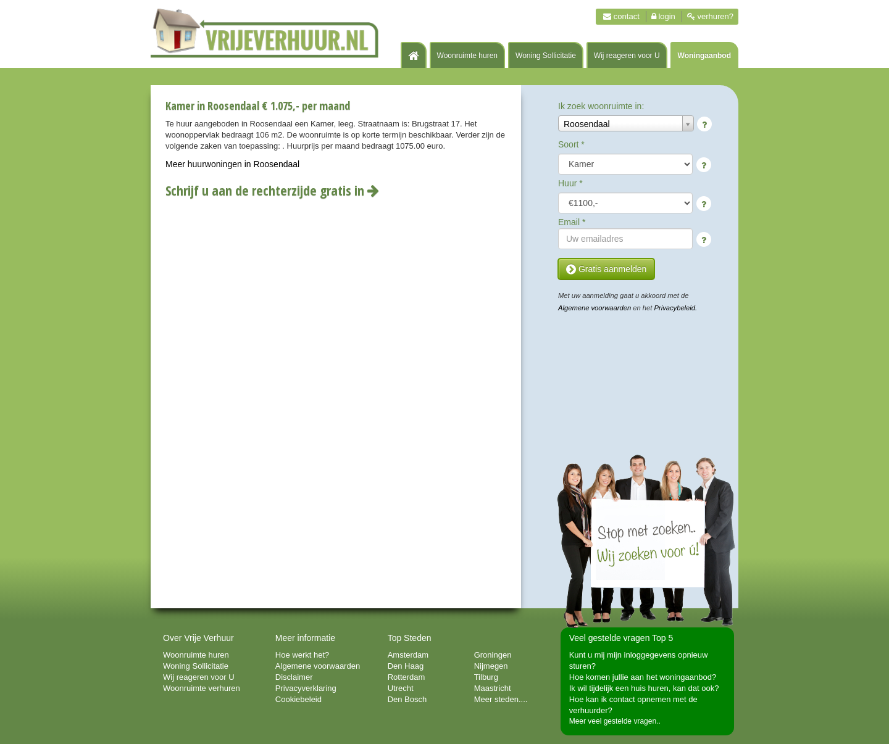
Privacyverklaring (305, 688)
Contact (621, 16)
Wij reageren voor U (627, 55)
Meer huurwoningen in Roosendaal (232, 164)
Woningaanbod (704, 55)
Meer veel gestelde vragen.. (615, 721)
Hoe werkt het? (302, 654)
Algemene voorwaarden (594, 308)
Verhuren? (710, 16)
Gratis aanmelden (606, 269)
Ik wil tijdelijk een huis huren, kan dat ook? (644, 688)
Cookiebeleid (298, 699)
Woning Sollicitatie (545, 55)
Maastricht (492, 688)
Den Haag (406, 666)
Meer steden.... (501, 699)
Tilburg (486, 677)
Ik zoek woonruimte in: (601, 106)
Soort (571, 144)
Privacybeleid (675, 308)
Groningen (493, 654)
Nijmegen (491, 666)
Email (571, 222)
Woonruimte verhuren (201, 688)
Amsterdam (408, 654)
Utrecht (401, 688)
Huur (570, 183)
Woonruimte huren (467, 55)
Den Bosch (407, 699)
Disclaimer (294, 677)
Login (663, 16)
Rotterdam (406, 677)
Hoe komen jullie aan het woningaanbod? (643, 677)
